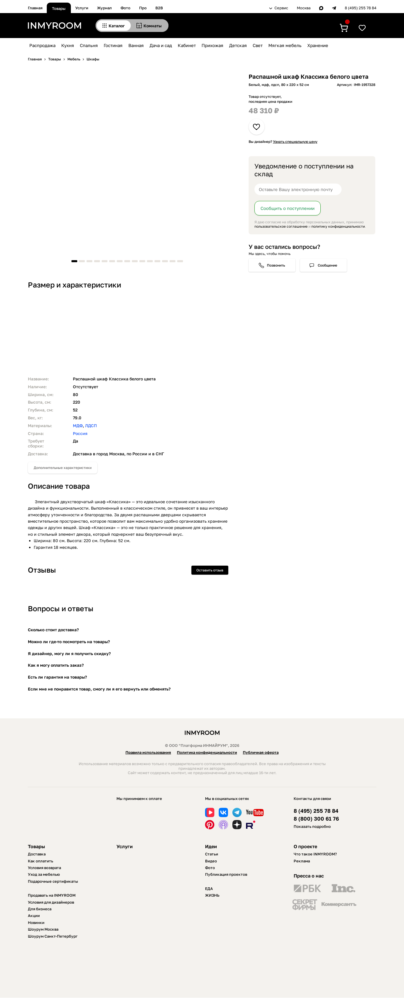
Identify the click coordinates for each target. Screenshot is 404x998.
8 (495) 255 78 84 (360, 8)
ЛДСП (91, 425)
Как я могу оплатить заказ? (56, 665)
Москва (303, 8)
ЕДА (209, 888)
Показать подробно (312, 826)
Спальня (89, 45)
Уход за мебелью (44, 874)
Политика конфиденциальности (207, 752)
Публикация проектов (226, 874)
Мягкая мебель (284, 45)
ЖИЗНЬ (212, 895)
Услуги (81, 8)
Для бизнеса (39, 909)
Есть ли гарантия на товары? (57, 677)
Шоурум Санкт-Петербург (53, 936)
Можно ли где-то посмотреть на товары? (69, 641)
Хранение (317, 45)
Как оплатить (40, 861)
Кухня (67, 45)
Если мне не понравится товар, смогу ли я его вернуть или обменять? (99, 688)
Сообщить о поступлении (288, 208)
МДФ (78, 425)
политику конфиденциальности (338, 226)
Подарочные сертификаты (53, 881)
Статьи (211, 854)
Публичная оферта (261, 752)
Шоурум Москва (43, 929)
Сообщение (327, 265)
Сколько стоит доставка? (53, 629)
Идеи (211, 846)
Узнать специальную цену (295, 141)
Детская (238, 45)
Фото (125, 8)
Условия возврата (44, 867)
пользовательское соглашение (281, 226)
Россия (80, 433)
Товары (59, 8)
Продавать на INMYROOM (52, 895)
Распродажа (42, 45)
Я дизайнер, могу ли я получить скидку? (69, 653)
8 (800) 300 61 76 (316, 819)
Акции (34, 915)
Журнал (104, 8)
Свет (258, 45)
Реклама (302, 861)
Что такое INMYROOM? (315, 854)
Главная (35, 8)
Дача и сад (161, 45)
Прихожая (212, 45)
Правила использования (148, 752)
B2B (159, 8)
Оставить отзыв (209, 570)
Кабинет (187, 45)
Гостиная (113, 45)
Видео (211, 861)
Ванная (136, 45)
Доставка (37, 854)
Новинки (36, 922)
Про (143, 8)
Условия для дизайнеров (51, 902)
